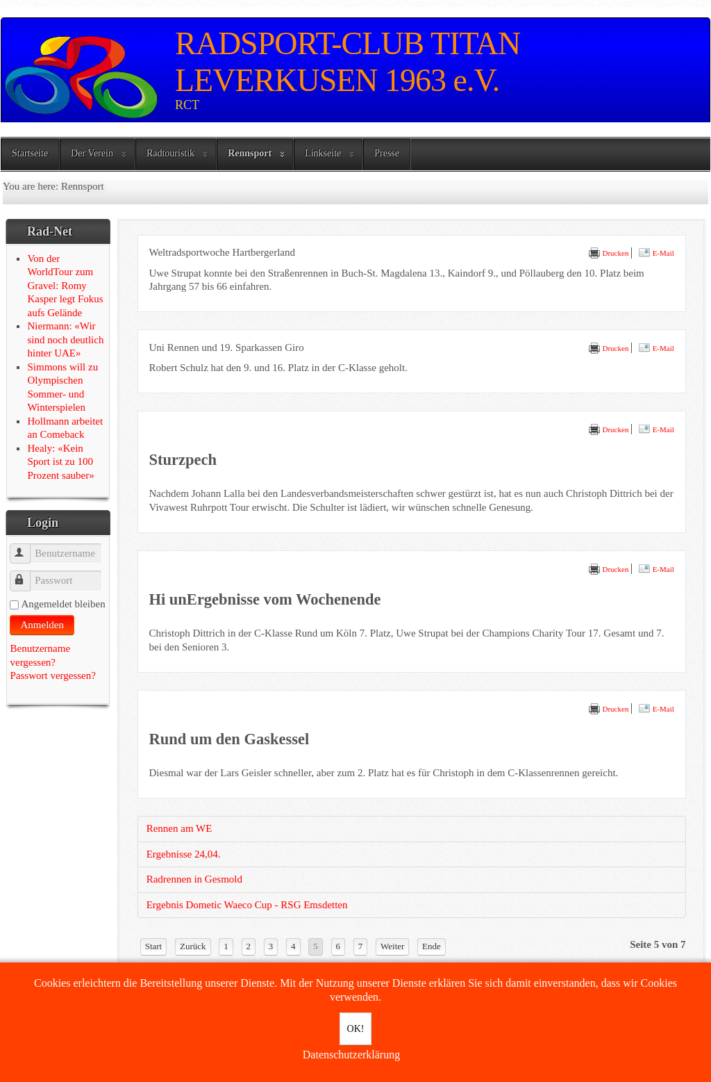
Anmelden (41, 624)
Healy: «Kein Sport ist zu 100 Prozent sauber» (60, 462)
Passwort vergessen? (52, 675)
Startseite (30, 153)
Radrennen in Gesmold (194, 879)
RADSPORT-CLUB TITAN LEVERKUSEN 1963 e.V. (347, 62)
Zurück (193, 946)
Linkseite (323, 153)
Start (153, 946)
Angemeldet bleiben (63, 603)
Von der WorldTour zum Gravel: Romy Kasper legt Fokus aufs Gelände (65, 285)
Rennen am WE (179, 828)
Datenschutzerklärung (351, 1054)
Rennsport (249, 153)
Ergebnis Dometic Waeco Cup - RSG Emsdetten (247, 904)
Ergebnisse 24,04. (184, 854)
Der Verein (92, 153)
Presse (386, 153)
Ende (431, 946)
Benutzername (26, 547)
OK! (356, 1029)
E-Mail (656, 253)
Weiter (392, 946)
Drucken (608, 253)
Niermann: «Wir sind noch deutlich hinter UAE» (65, 339)
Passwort (26, 574)
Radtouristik (170, 153)
